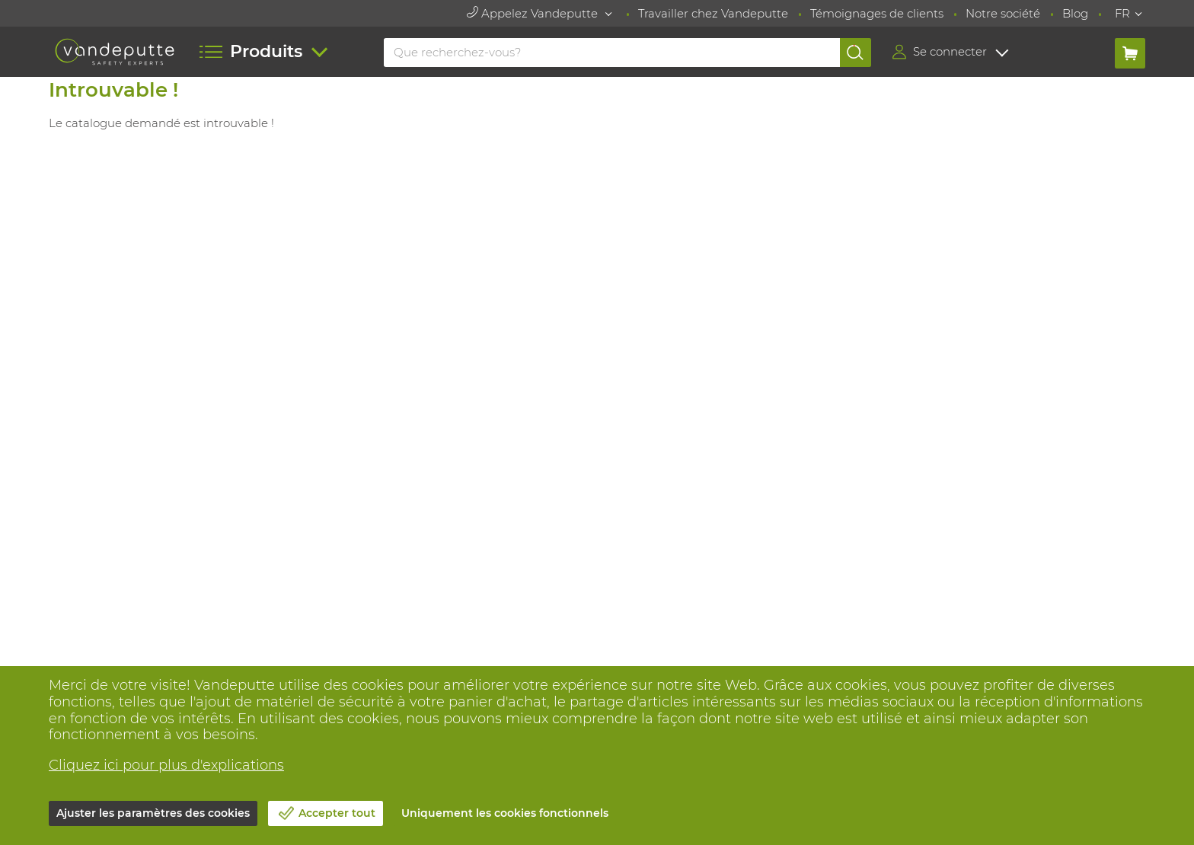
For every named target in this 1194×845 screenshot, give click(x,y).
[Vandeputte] (114, 52)
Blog (1075, 13)
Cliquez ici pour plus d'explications (166, 765)
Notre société (1003, 13)
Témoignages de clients (876, 13)
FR (1122, 13)
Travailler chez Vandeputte (713, 13)
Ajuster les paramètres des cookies (153, 813)
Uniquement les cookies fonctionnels (504, 813)
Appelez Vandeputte (534, 13)
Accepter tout (336, 813)
